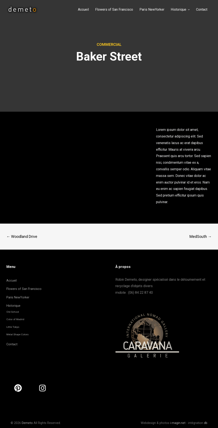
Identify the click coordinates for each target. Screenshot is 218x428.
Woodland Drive (21, 236)
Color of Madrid (15, 319)
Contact (11, 344)
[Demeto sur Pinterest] (17, 388)
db (205, 423)
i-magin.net (177, 423)
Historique (13, 306)
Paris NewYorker (17, 297)
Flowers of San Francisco (24, 289)
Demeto (27, 423)
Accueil (11, 280)
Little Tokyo (12, 326)
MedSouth (200, 236)
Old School (12, 311)
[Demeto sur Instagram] (42, 388)
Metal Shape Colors (17, 334)
